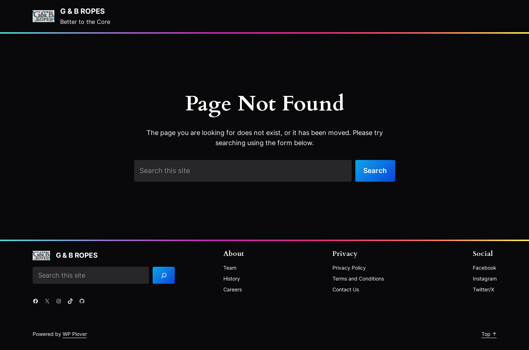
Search (375, 170)
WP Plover (75, 334)
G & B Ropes (82, 11)
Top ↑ (489, 334)
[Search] (164, 275)
